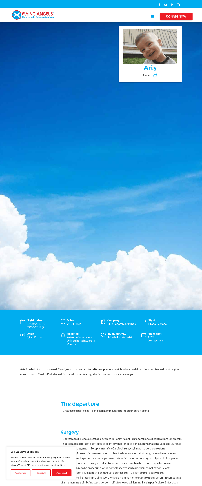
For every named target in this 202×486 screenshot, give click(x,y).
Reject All (41, 472)
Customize (20, 472)
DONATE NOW (176, 16)
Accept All (61, 472)
